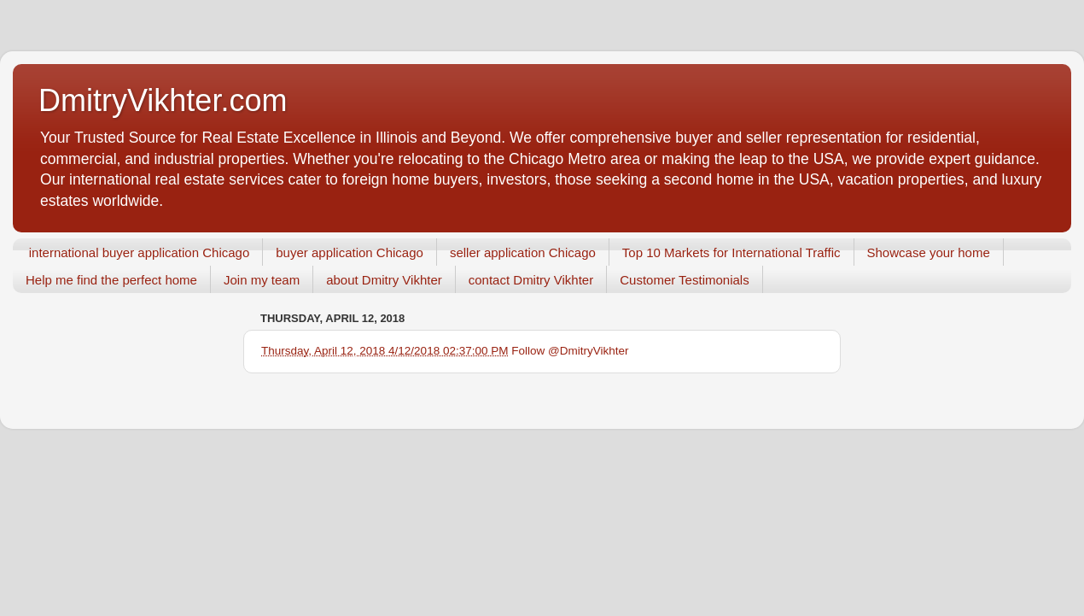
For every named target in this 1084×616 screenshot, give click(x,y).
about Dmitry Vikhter (384, 280)
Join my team (262, 280)
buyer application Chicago (349, 252)
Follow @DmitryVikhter (569, 350)
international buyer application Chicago (139, 252)
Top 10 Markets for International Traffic (731, 252)
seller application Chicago (523, 252)
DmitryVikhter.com (162, 100)
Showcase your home (928, 252)
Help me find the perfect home (111, 280)
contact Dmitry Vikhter (531, 280)
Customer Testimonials (684, 280)
